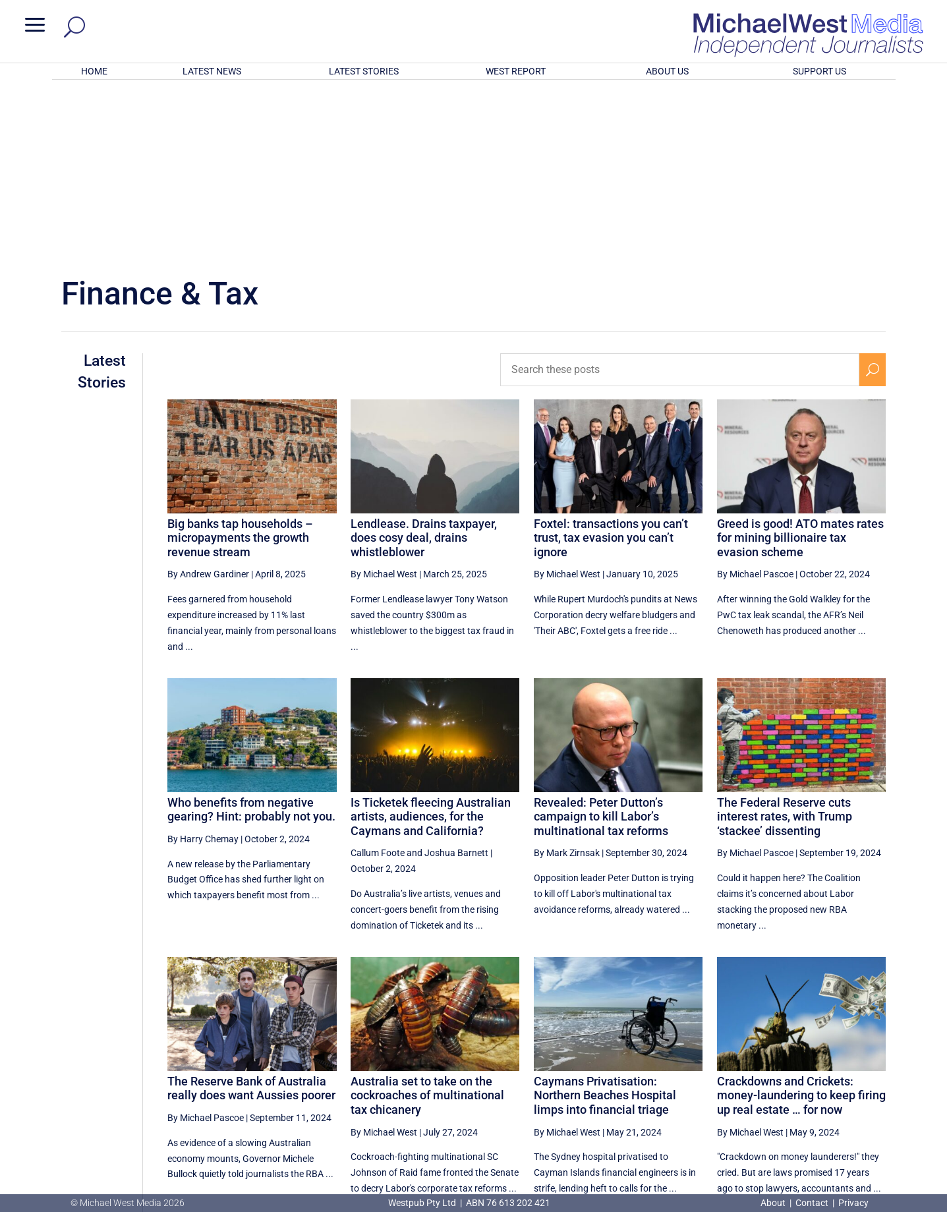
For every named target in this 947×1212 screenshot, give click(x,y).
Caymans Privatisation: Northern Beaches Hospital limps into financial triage (605, 923)
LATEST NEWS (212, 71)
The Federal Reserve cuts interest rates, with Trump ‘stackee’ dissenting (784, 644)
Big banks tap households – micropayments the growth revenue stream (240, 365)
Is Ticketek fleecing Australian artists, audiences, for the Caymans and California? (431, 644)
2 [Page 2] (788, 1074)
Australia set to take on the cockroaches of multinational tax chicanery (427, 923)
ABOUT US (667, 71)
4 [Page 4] (844, 1074)
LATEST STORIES (364, 71)
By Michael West (384, 401)
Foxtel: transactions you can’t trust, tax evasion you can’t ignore (611, 365)
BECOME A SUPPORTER (878, 1122)
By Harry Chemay (203, 666)
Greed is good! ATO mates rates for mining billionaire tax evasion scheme (800, 365)
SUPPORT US (819, 71)
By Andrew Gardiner (208, 401)
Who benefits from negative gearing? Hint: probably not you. (251, 637)
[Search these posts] (679, 197)
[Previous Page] (733, 1074)
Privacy (853, 1203)
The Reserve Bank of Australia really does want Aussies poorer (251, 916)
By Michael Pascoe (755, 401)
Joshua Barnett (456, 680)
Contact (811, 1203)
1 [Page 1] (760, 1074)
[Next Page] (873, 1074)
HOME (94, 71)
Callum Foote (378, 680)
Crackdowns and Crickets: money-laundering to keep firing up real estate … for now (801, 923)
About (774, 1203)
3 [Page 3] (816, 1074)
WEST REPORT (516, 71)
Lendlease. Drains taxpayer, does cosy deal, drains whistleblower (424, 365)
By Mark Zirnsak (567, 680)
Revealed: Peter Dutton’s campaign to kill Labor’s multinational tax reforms (601, 644)
